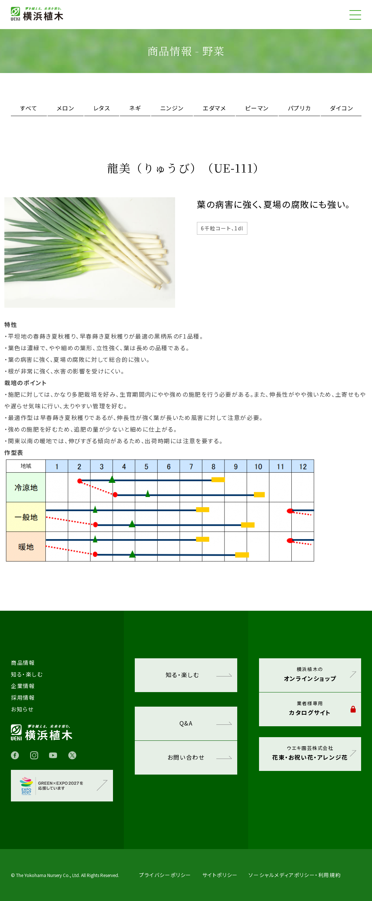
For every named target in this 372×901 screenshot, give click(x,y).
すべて (29, 108)
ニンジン (172, 108)
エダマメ (214, 108)
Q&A (205, 723)
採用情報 (23, 697)
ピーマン (256, 108)
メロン (65, 108)
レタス (101, 108)
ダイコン (341, 108)
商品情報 (23, 662)
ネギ (135, 108)
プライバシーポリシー (165, 874)
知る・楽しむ (199, 674)
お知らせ (22, 709)
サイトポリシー (220, 874)
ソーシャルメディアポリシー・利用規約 (294, 874)
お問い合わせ (199, 757)
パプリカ (299, 108)
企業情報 (23, 686)
